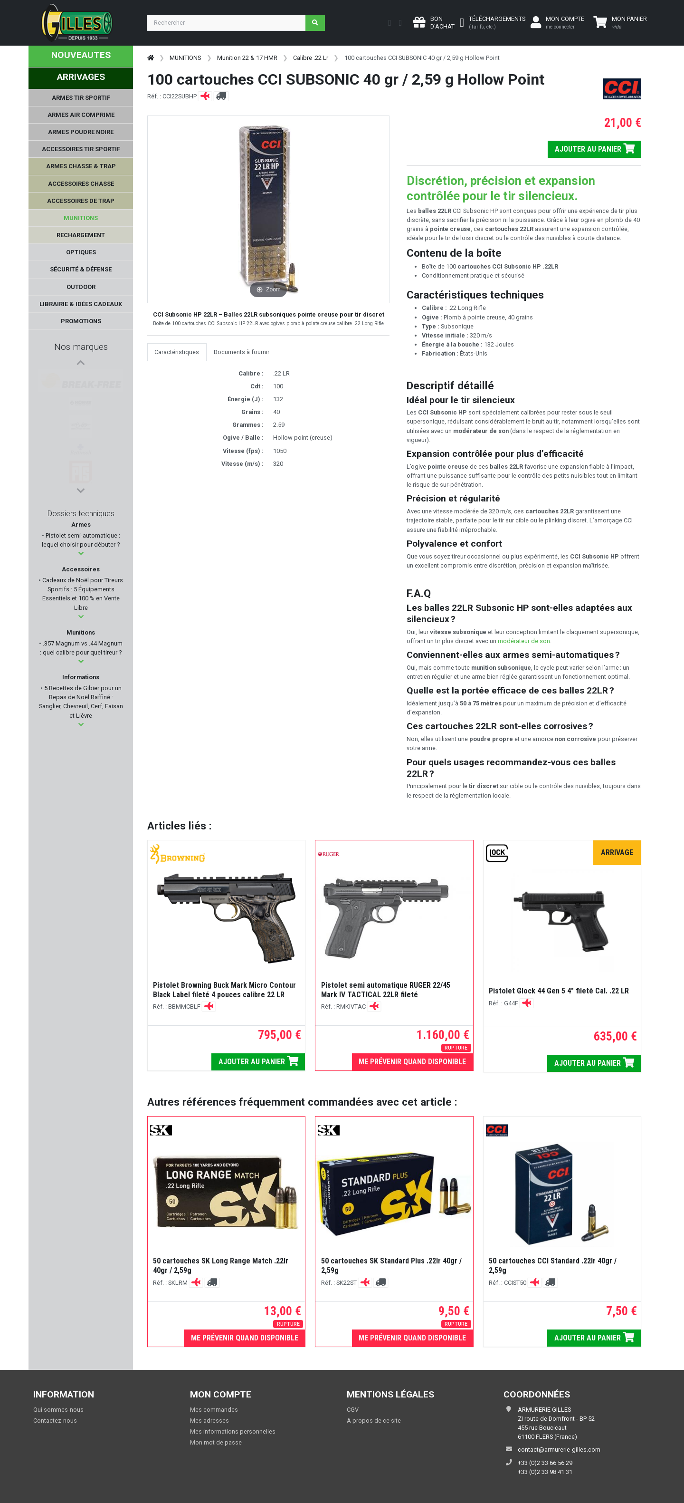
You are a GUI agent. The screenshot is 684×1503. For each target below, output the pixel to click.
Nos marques (81, 346)
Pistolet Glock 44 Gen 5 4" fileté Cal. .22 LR (559, 990)
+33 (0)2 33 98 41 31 (545, 1471)
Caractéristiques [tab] (176, 352)
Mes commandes (214, 1409)
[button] (81, 553)
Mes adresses (209, 1420)
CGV (353, 1409)
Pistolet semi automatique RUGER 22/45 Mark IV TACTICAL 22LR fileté (385, 990)
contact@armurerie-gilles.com (559, 1449)
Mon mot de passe (216, 1442)
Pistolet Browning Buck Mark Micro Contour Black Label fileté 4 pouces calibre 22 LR (224, 990)
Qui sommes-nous (58, 1409)
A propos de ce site (374, 1420)
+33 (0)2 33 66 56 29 (545, 1462)
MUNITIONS (185, 57)
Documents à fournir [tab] (241, 352)
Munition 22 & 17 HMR (247, 57)
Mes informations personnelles (233, 1431)
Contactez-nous (55, 1420)
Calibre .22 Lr (310, 57)
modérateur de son (524, 641)
